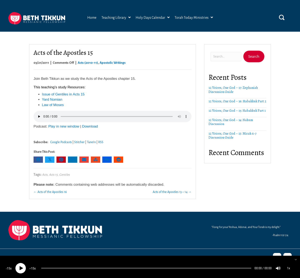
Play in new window (63, 126)
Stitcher (79, 141)
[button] (282, 17)
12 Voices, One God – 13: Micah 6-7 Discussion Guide (232, 135)
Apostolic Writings (113, 62)
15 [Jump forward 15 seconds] (32, 265)
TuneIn (91, 141)
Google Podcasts (61, 141)
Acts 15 (53, 174)
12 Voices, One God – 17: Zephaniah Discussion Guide (233, 89)
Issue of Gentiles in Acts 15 (63, 94)
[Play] (20, 265)
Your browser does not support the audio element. (112, 116)
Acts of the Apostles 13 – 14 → (172, 191)
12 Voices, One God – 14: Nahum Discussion (231, 121)
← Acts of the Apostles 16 (50, 191)
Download (90, 126)
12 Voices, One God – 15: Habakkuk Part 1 (237, 110)
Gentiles (64, 174)
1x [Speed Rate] (288, 265)
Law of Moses (53, 104)
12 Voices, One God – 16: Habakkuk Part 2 (237, 101)
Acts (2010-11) (88, 62)
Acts (45, 174)
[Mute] (278, 265)
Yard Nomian (52, 99)
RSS (100, 141)
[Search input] (226, 56)
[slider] (146, 265)
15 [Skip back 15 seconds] (8, 265)
